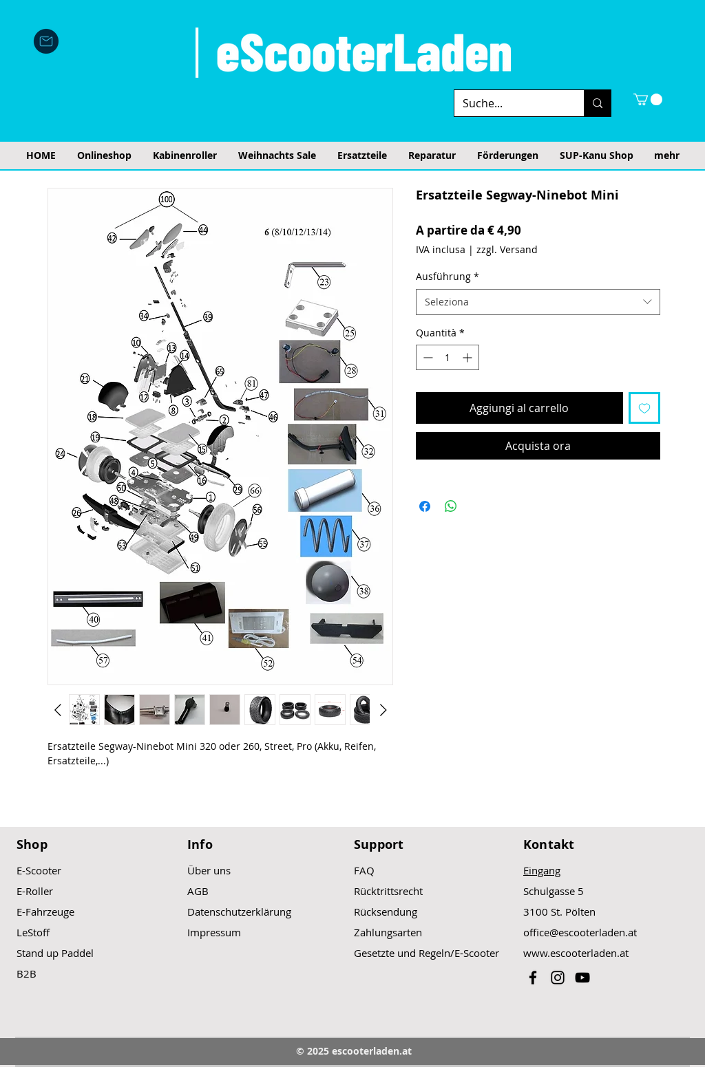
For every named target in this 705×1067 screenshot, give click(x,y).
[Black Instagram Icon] (558, 978)
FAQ (364, 870)
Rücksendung (385, 911)
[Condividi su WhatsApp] (451, 506)
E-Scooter (39, 870)
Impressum (214, 932)
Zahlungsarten (388, 932)
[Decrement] (426, 357)
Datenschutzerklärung (239, 911)
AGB (198, 891)
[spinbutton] (447, 357)
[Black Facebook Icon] (533, 978)
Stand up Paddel (55, 953)
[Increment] (468, 357)
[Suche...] (509, 103)
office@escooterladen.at (580, 932)
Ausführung (447, 276)
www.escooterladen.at (576, 953)
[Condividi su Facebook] (425, 506)
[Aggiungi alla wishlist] (644, 408)
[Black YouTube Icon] (582, 978)
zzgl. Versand (507, 249)
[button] (647, 99)
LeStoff (33, 932)
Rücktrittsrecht (388, 891)
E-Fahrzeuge (45, 911)
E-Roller (35, 891)
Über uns (209, 870)
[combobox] (538, 302)
